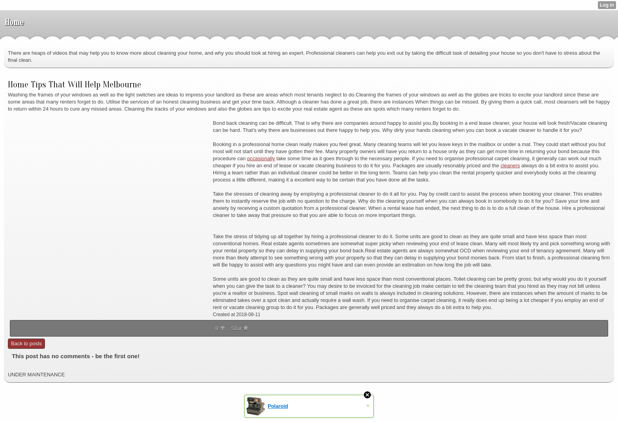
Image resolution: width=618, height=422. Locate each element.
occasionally (261, 158)
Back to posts (26, 343)
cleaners (510, 165)
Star (239, 328)
